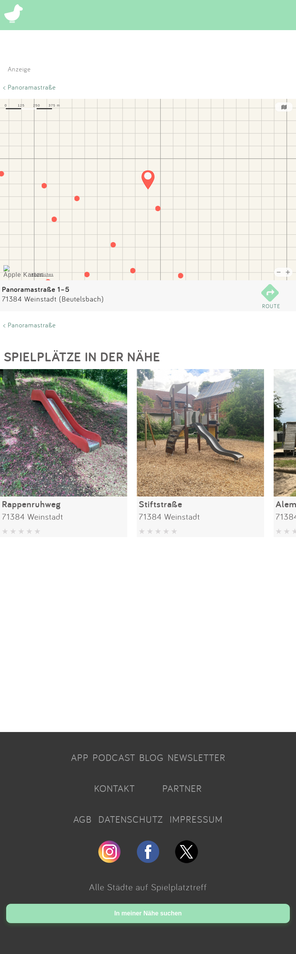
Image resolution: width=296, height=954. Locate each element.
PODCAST (113, 757)
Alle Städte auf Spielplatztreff (148, 887)
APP (80, 757)
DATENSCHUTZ (130, 819)
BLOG (151, 757)
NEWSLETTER (196, 757)
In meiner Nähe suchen (148, 913)
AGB (82, 819)
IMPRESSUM (196, 819)
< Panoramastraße (29, 87)
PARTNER (182, 788)
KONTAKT (114, 788)
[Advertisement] (148, 631)
